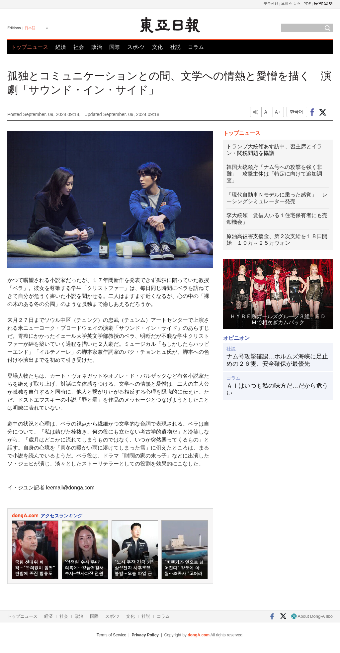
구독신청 (271, 3)
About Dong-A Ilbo (312, 616)
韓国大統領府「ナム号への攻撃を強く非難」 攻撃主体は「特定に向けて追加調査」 (274, 173)
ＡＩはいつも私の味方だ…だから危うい (277, 389)
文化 (157, 47)
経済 (60, 47)
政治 (96, 47)
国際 (114, 47)
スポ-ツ (136, 47)
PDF (307, 3)
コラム (196, 47)
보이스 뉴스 (291, 3)
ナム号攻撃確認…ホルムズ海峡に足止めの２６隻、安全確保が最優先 (277, 360)
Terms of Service (111, 635)
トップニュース (29, 47)
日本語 (30, 28)
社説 (175, 47)
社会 (78, 47)
